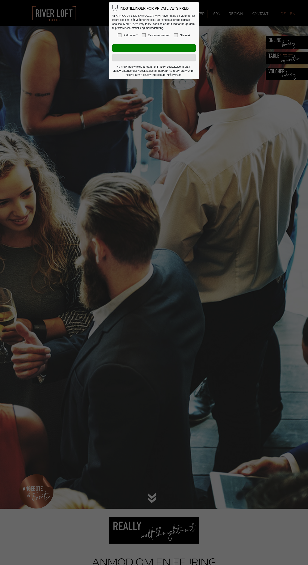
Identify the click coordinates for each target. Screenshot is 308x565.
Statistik (182, 35)
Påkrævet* (128, 35)
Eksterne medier (156, 35)
